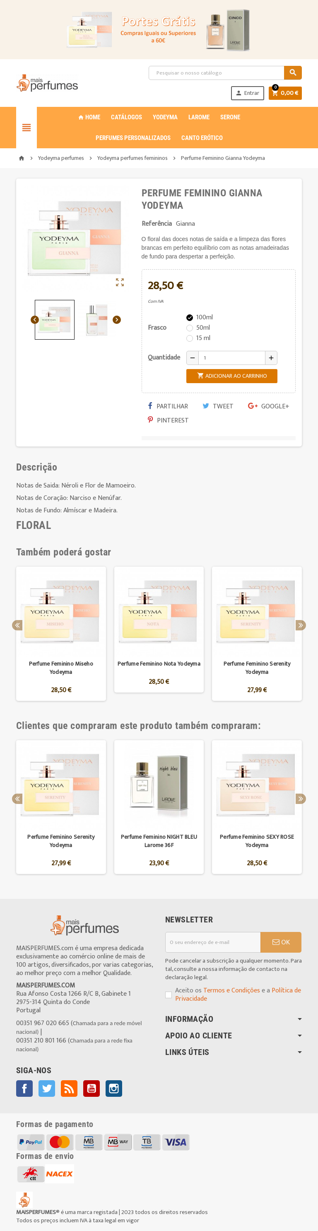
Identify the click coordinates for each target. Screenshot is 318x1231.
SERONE (230, 117)
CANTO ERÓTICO (202, 138)
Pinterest (168, 420)
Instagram (114, 1088)
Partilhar (168, 406)
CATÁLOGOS (126, 117)
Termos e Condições (231, 990)
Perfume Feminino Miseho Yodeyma (61, 668)
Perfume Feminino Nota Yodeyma (159, 664)
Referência (157, 224)
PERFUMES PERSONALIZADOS (133, 138)
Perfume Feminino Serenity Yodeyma (257, 668)
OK (281, 942)
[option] (61, 634)
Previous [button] (17, 625)
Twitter (47, 1088)
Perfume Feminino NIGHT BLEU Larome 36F (159, 841)
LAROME (199, 117)
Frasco (157, 327)
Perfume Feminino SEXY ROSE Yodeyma (257, 841)
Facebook (24, 1088)
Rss (69, 1088)
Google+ (268, 406)
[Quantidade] (231, 358)
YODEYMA (165, 117)
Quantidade (164, 357)
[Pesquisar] (225, 73)
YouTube (91, 1088)
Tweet (218, 406)
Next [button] (301, 625)
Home (89, 117)
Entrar (247, 93)
